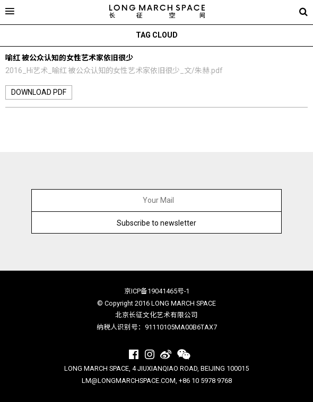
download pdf (38, 92)
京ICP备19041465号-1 (156, 291)
